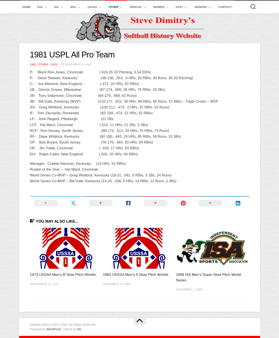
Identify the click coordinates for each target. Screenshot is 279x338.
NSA (73, 7)
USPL (54, 64)
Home (26, 7)
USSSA (92, 7)
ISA (56, 7)
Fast (179, 7)
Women (158, 7)
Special (136, 7)
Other (114, 7)
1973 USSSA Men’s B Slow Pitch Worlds (63, 275)
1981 (33, 64)
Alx (79, 329)
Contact (225, 7)
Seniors (200, 7)
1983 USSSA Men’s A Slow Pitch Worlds (135, 275)
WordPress (53, 329)
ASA (40, 7)
